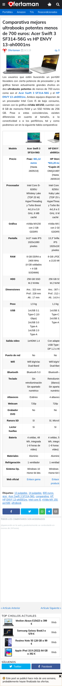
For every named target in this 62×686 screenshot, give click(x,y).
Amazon (21, 12)
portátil (6, 503)
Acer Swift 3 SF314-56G (34, 93)
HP (51, 496)
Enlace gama (34, 479)
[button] (4, 4)
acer (4, 496)
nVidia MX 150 (50, 499)
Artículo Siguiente (50, 608)
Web (53, 622)
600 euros (48, 493)
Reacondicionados (47, 12)
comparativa (42, 496)
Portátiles (7, 12)
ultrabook (16, 503)
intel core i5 (35, 499)
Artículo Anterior (11, 608)
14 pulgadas (35, 493)
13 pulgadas (20, 493)
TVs (32, 12)
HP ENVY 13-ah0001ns (14, 499)
